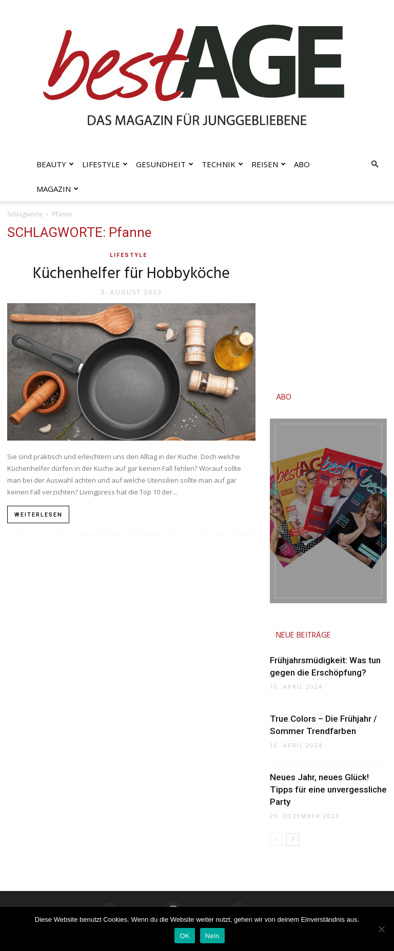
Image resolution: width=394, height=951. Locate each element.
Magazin (57, 189)
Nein (212, 936)
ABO (283, 397)
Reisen (268, 164)
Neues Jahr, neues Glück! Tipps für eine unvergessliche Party (328, 789)
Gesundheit (164, 164)
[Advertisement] (328, 297)
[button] (374, 164)
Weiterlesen (38, 514)
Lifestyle (105, 164)
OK (184, 936)
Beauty (55, 164)
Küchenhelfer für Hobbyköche (131, 274)
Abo (302, 164)
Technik (222, 164)
